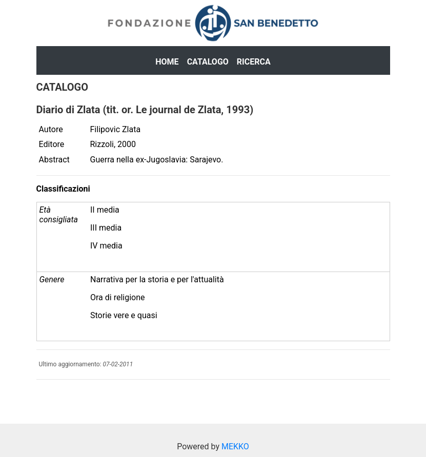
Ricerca (254, 62)
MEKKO (235, 446)
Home (166, 62)
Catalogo (208, 62)
